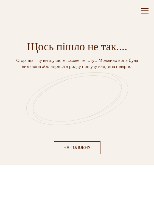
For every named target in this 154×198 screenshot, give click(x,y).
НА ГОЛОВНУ (77, 147)
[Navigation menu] (145, 11)
